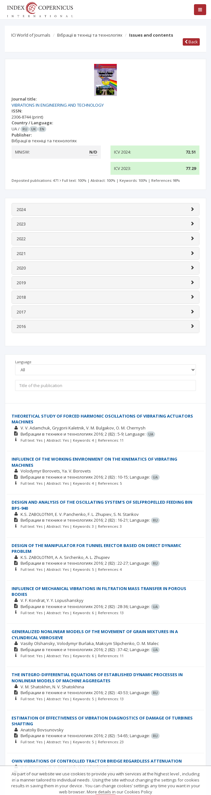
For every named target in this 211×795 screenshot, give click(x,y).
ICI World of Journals (30, 35)
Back (191, 42)
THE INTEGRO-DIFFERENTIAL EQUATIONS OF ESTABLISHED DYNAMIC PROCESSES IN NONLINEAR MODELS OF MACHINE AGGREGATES (97, 678)
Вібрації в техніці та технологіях (89, 35)
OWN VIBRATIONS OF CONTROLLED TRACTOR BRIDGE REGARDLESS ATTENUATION (97, 761)
